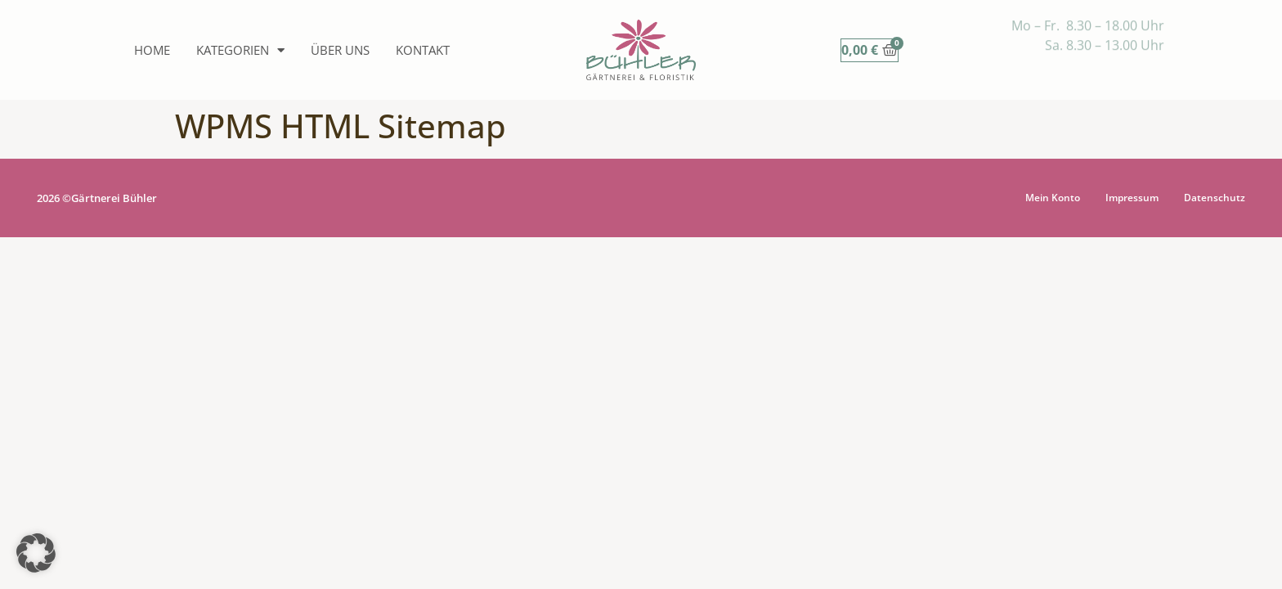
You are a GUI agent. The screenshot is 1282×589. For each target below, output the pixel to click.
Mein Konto (1052, 198)
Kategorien (240, 50)
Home (152, 50)
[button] (36, 553)
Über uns (340, 50)
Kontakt (423, 50)
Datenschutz (1214, 198)
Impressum (1132, 198)
